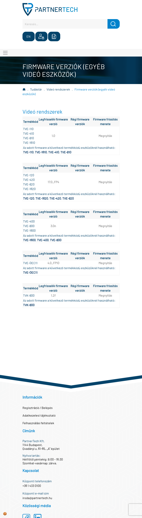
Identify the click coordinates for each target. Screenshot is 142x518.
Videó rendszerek (58, 89)
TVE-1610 (41, 152)
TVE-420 (55, 198)
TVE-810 (65, 152)
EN (28, 36)
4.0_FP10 (53, 263)
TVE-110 (28, 152)
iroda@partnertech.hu (37, 498)
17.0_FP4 (53, 182)
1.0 (53, 136)
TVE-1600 (29, 240)
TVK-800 (28, 305)
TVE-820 (68, 198)
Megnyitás (105, 136)
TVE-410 (53, 152)
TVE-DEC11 (30, 272)
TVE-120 (28, 198)
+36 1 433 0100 (31, 485)
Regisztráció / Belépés (37, 408)
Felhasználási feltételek (38, 423)
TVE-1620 (41, 198)
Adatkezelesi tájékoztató (39, 415)
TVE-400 (43, 240)
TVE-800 (55, 240)
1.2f (53, 295)
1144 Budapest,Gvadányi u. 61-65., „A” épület (41, 446)
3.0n (53, 226)
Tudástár (36, 89)
